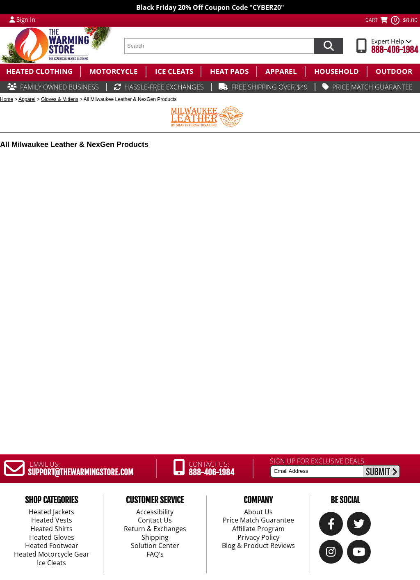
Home (6, 99)
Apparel (26, 99)
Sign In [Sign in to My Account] (25, 19)
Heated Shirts (51, 529)
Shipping (155, 538)
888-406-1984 (394, 50)
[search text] (219, 46)
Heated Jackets (51, 512)
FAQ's (155, 554)
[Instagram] (331, 553)
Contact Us (155, 520)
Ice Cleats (51, 563)
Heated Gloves (51, 538)
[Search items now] (328, 46)
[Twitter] (359, 526)
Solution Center (155, 546)
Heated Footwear (51, 546)
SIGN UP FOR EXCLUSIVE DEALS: (318, 460)
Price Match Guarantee (258, 520)
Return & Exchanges (155, 529)
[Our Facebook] (331, 526)
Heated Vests (51, 520)
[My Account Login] (12, 19)
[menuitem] (40, 71)
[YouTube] (359, 553)
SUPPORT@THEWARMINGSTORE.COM (80, 472)
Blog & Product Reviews (258, 546)
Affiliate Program (258, 529)
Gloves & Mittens (59, 99)
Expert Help (391, 41)
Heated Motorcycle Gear (51, 554)
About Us (258, 512)
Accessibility (154, 512)
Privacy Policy (258, 538)
